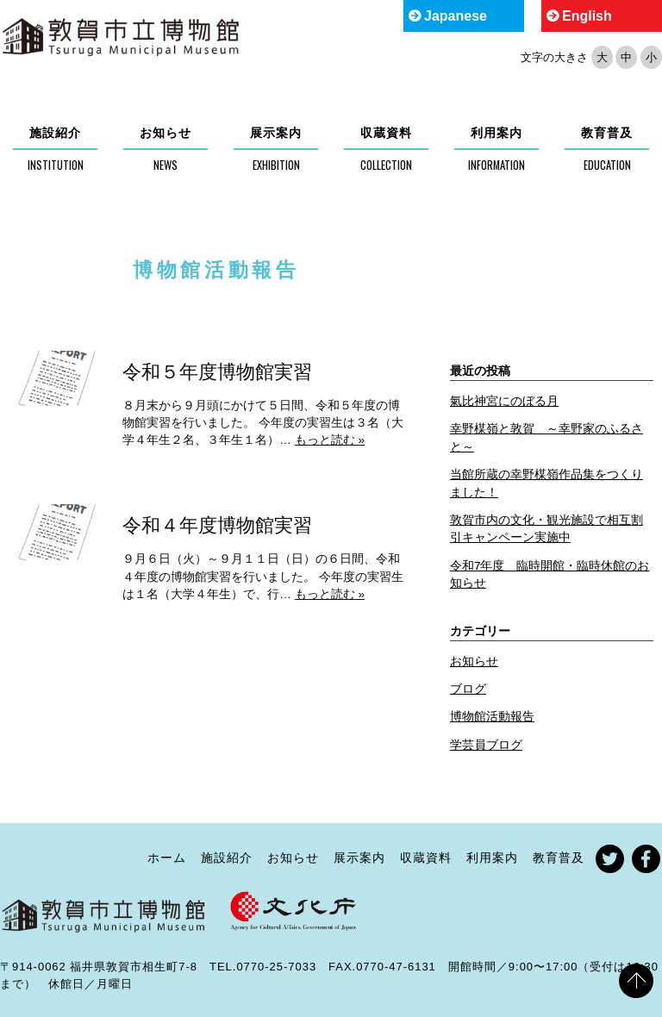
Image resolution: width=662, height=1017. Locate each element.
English (587, 16)
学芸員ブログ (486, 745)
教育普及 (607, 133)
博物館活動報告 (492, 716)
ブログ (468, 689)
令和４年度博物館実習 (217, 525)
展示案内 (276, 133)
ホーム (166, 857)
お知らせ (165, 133)
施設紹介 (55, 133)
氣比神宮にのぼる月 (504, 401)
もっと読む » (330, 440)
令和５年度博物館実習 (217, 372)
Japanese (455, 16)
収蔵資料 (386, 133)
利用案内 (496, 133)
